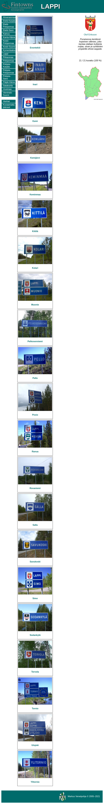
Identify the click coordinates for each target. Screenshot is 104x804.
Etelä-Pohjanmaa (8, 25)
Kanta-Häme (9, 37)
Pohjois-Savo (7, 77)
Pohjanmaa (8, 61)
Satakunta (8, 85)
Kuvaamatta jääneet (8, 106)
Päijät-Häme (9, 82)
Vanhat (6, 101)
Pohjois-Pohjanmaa (8, 71)
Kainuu (6, 34)
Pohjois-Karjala (7, 65)
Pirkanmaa (8, 57)
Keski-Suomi (9, 47)
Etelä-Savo (8, 30)
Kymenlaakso (9, 50)
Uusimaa (7, 89)
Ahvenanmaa (9, 17)
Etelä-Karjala (9, 21)
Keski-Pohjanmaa (8, 42)
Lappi (5, 54)
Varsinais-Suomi (7, 94)
